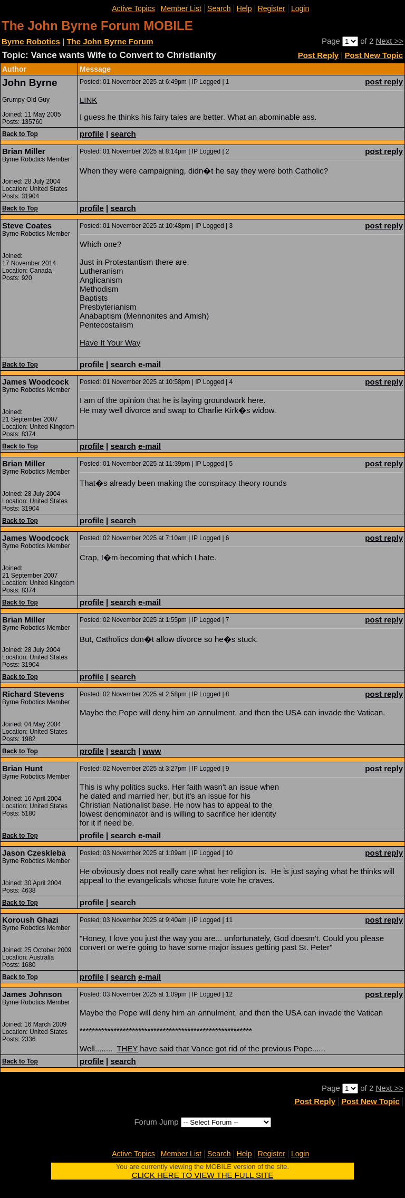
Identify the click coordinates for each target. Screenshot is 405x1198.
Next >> (389, 40)
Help (244, 8)
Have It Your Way (110, 342)
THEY (127, 1048)
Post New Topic (373, 55)
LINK (88, 99)
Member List (181, 8)
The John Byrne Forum (109, 41)
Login (300, 8)
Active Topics (133, 8)
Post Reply (318, 55)
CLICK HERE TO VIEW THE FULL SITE (203, 1175)
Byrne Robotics (31, 41)
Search (218, 8)
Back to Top (20, 134)
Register (271, 8)
